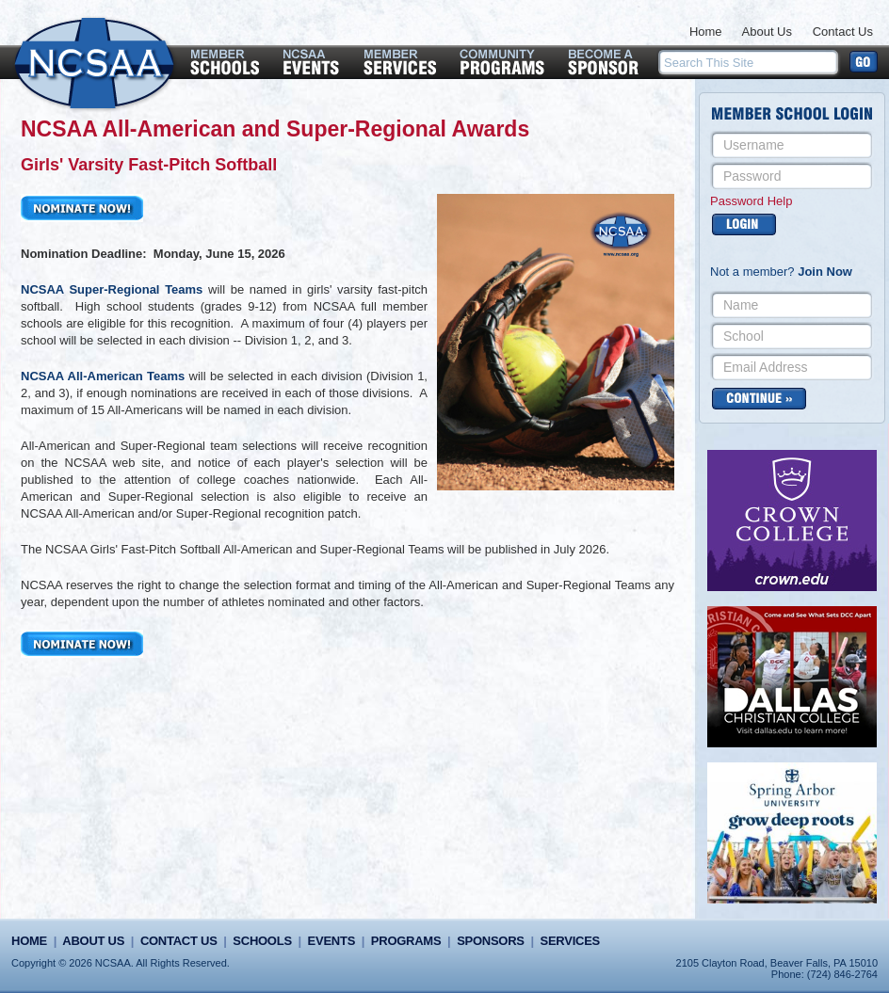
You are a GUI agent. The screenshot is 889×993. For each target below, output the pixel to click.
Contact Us (843, 31)
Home (705, 31)
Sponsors (491, 941)
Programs (406, 941)
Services (570, 941)
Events (331, 941)
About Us (767, 31)
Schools (262, 941)
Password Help (751, 201)
